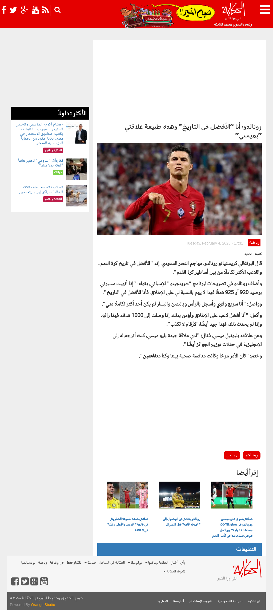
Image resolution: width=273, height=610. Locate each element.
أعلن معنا (178, 601)
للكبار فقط (73, 562)
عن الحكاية (254, 601)
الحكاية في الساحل (112, 562)
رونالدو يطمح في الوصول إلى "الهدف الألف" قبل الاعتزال (181, 522)
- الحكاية (249, 254)
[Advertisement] (179, 80)
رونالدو (252, 455)
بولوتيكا (135, 562)
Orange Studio (43, 605)
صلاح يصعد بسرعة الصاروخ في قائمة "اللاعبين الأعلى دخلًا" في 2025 (127, 525)
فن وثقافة (57, 562)
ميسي (232, 455)
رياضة (254, 243)
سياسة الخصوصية (230, 601)
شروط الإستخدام (200, 601)
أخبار (174, 562)
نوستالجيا (28, 562)
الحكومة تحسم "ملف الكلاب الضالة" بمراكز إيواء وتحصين (41, 190)
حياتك (90, 562)
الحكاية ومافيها (156, 562)
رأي (182, 562)
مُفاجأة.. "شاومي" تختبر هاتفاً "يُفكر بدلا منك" (40, 163)
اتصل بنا (163, 601)
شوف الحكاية (174, 571)
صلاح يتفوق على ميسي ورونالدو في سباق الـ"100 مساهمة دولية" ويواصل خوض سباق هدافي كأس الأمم (232, 527)
